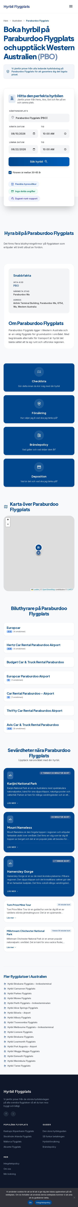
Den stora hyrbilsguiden (54, 1131)
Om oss (7, 1169)
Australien (17, 20)
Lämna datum (16, 142)
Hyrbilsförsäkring (51, 1141)
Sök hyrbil (39, 162)
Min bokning (10, 1174)
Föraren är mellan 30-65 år (25, 172)
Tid (42, 127)
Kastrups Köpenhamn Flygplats (19, 1131)
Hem (6, 20)
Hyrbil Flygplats (17, 6)
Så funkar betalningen (53, 1136)
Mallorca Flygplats (12, 1141)
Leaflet (35, 590)
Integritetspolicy (11, 1163)
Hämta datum (16, 127)
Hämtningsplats (18, 111)
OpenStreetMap (48, 590)
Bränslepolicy (49, 1147)
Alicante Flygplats (12, 1147)
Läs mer (12, 803)
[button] (39, 550)
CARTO (70, 590)
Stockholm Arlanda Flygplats (18, 1136)
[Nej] (74, 1197)
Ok (30, 1202)
